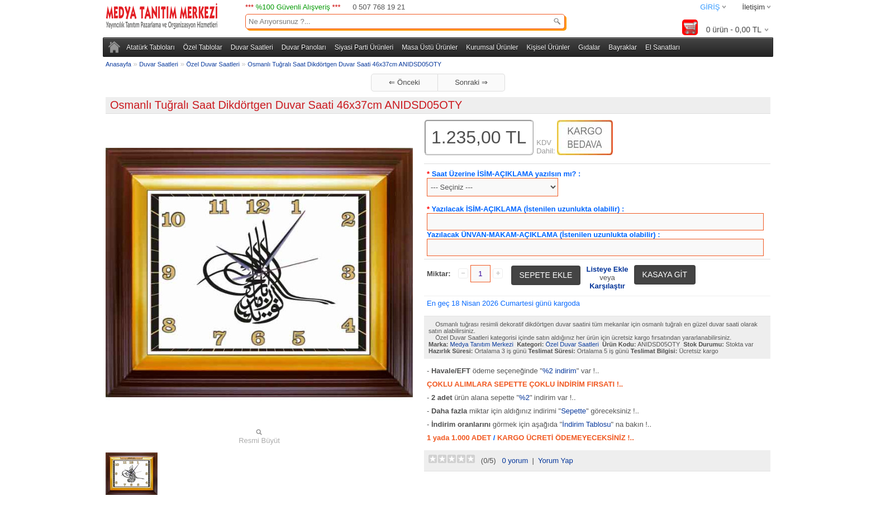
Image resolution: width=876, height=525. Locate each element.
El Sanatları (662, 47)
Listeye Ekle (607, 269)
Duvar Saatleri (252, 47)
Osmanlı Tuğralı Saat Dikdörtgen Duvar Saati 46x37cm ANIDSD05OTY (344, 64)
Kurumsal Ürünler (492, 47)
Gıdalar (589, 47)
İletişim (753, 7)
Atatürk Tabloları (150, 47)
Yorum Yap (555, 460)
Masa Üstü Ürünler (430, 47)
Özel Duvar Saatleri (213, 64)
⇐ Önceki (404, 82)
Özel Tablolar (202, 47)
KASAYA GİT (664, 274)
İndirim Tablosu (586, 424)
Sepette (573, 411)
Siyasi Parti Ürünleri (364, 47)
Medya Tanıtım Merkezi (482, 344)
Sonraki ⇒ (471, 82)
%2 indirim (559, 371)
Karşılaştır (607, 286)
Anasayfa (118, 64)
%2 (524, 397)
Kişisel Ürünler (548, 47)
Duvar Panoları (304, 47)
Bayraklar (622, 47)
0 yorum (515, 460)
